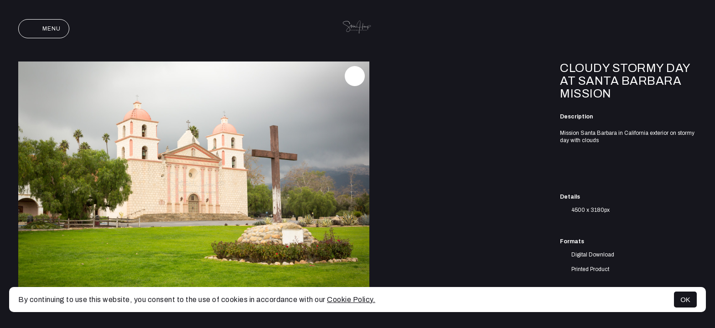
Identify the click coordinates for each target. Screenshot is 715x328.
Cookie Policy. (351, 299)
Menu (44, 28)
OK (685, 299)
